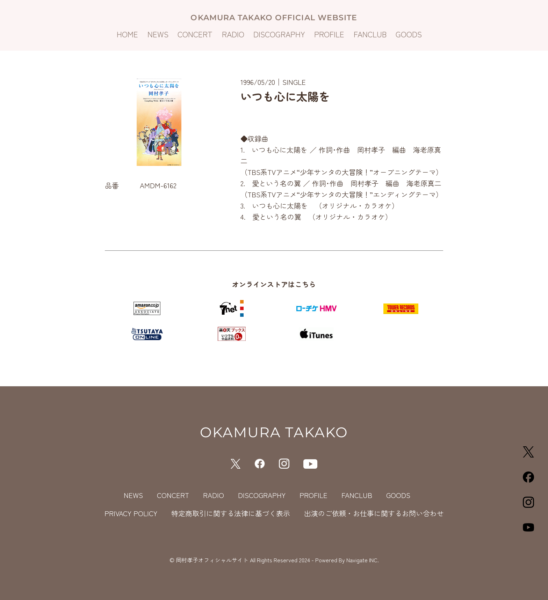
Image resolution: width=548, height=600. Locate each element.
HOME (127, 33)
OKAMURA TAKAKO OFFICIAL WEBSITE (273, 17)
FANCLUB (370, 33)
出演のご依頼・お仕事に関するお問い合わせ (374, 513)
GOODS (409, 33)
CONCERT (195, 33)
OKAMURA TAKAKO (274, 432)
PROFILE (329, 33)
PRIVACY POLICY (130, 513)
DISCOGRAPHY (279, 33)
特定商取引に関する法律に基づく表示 (230, 513)
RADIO (233, 33)
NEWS (157, 33)
